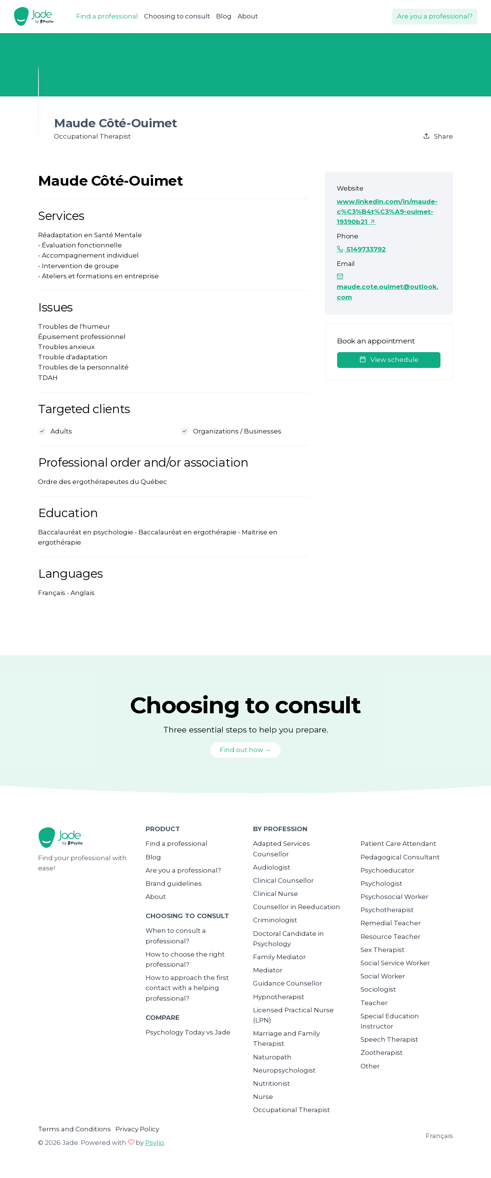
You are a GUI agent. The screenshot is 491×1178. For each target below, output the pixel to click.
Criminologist (275, 920)
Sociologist (378, 989)
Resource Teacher (390, 936)
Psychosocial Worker (394, 896)
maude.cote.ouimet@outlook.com (387, 287)
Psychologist (381, 883)
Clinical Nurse (275, 893)
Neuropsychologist (284, 1070)
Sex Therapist (383, 950)
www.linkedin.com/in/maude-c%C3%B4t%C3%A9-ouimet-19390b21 (387, 212)
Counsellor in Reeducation (296, 907)
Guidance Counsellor (287, 983)
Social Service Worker (395, 963)
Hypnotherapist (278, 997)
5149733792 (361, 249)
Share (438, 136)
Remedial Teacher (391, 923)
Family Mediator (279, 957)
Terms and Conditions (74, 1129)
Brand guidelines (174, 883)
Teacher (374, 1003)
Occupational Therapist (291, 1110)
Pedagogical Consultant (400, 857)
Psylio (154, 1142)
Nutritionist (271, 1083)
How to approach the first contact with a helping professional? (187, 988)
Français (439, 1136)
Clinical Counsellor (283, 880)
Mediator (267, 970)
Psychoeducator (387, 870)
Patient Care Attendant (398, 843)
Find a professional (107, 16)
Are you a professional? (435, 16)
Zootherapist (382, 1052)
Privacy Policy (137, 1129)
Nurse (263, 1096)
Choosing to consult (177, 16)
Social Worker (383, 976)
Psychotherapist (387, 910)
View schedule (389, 359)
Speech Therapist (389, 1039)
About (248, 16)
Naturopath (272, 1057)
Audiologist (271, 867)
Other (370, 1066)
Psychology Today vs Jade (188, 1032)
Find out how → (245, 750)
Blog (224, 16)
